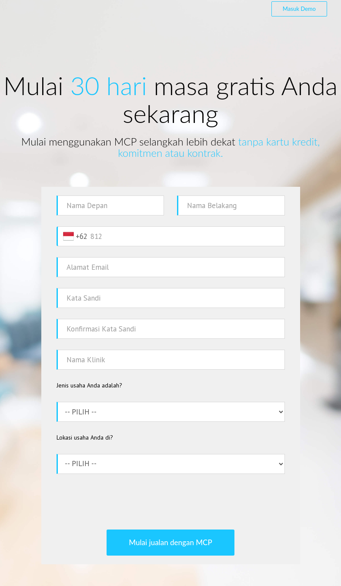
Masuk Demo (299, 8)
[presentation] (170, 502)
